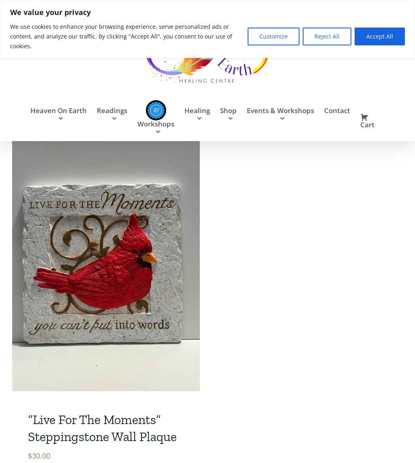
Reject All (327, 36)
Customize (273, 36)
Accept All (379, 36)
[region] (207, 29)
